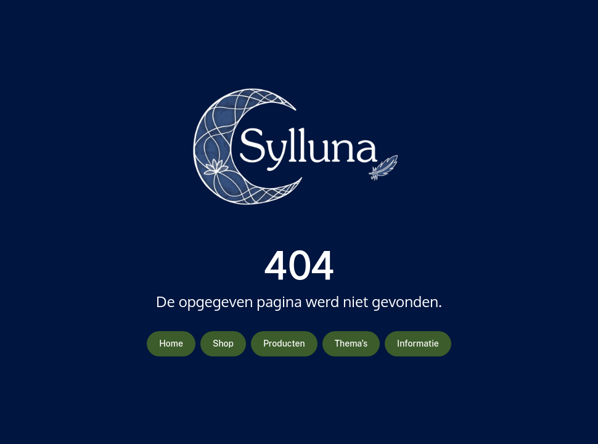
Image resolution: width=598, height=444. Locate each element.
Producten (284, 343)
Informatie (418, 343)
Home (171, 343)
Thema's (351, 343)
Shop (223, 343)
